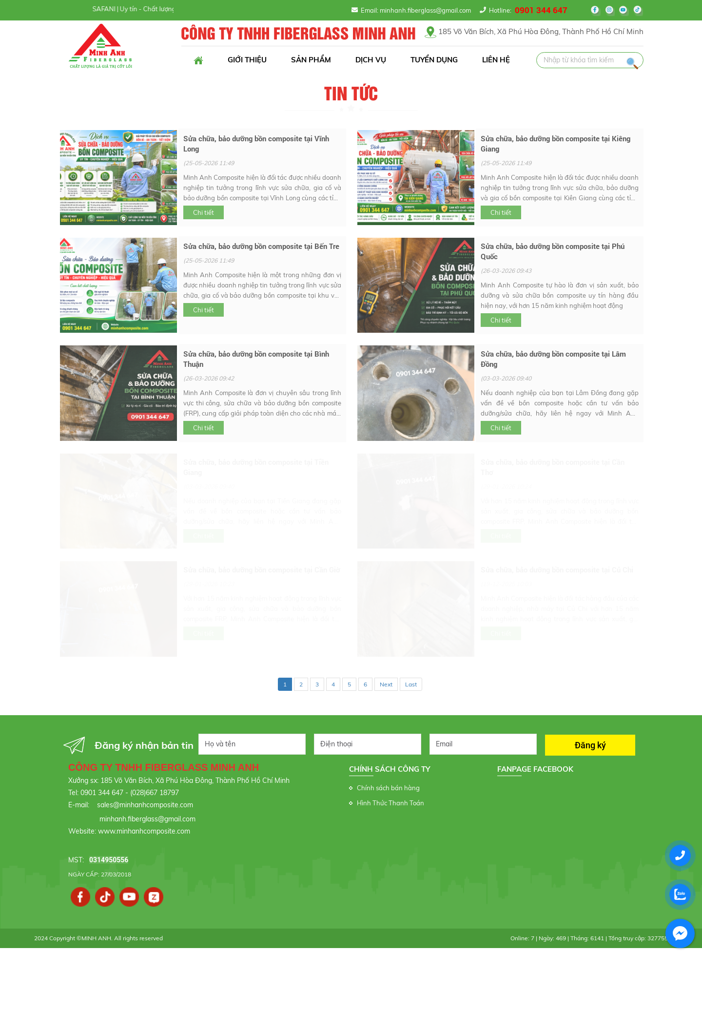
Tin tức (351, 94)
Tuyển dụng (434, 59)
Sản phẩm (311, 59)
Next (386, 684)
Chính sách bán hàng (388, 788)
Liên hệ (496, 59)
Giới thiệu (247, 59)
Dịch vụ (370, 59)
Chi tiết (203, 212)
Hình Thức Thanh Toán (390, 803)
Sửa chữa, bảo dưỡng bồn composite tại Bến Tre (261, 246)
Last (411, 684)
